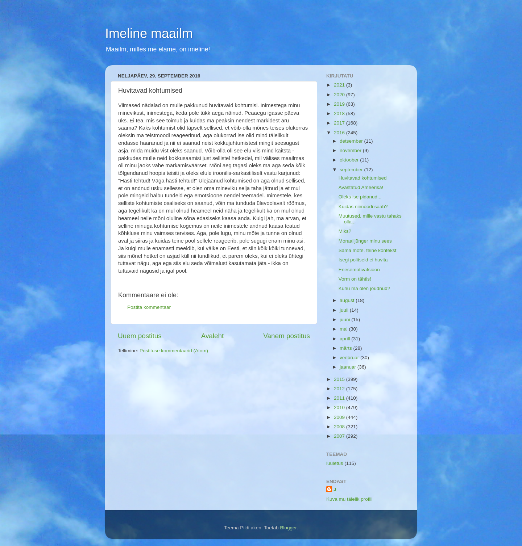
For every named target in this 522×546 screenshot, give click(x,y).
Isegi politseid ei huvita (363, 259)
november (351, 150)
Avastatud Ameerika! (361, 187)
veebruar (350, 357)
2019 (340, 104)
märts (346, 348)
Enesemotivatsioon (359, 269)
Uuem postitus (140, 336)
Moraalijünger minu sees (365, 241)
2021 (340, 85)
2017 (340, 123)
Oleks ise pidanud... (360, 197)
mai (344, 329)
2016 (340, 132)
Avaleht (212, 336)
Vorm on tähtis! (355, 279)
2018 (340, 113)
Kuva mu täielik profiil (349, 499)
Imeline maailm (149, 33)
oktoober (350, 160)
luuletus (334, 463)
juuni (345, 319)
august (348, 300)
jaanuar (348, 367)
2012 (340, 388)
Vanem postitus (286, 336)
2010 (340, 407)
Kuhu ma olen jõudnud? (364, 288)
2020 (340, 94)
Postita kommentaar (149, 307)
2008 (340, 426)
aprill (345, 338)
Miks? (345, 231)
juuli (345, 310)
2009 (340, 417)
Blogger (288, 527)
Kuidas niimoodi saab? (363, 206)
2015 (340, 379)
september (352, 169)
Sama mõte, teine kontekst (368, 250)
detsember (352, 141)
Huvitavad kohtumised (363, 178)
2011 (340, 398)
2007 (340, 436)
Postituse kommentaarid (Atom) (174, 350)
